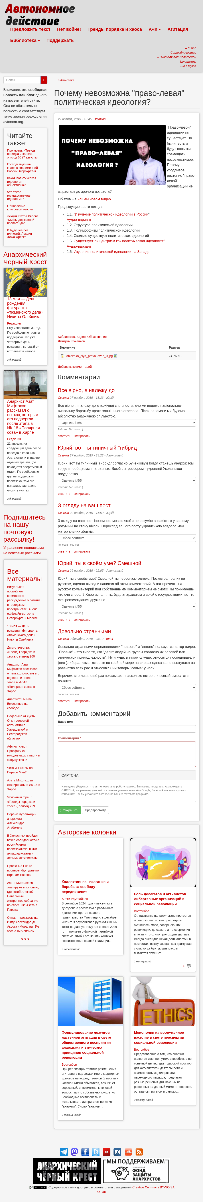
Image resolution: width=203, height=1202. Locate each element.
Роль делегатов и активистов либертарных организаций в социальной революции (160, 899)
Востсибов (141, 911)
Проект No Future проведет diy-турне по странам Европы (23, 870)
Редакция (14, 323)
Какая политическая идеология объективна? (21, 181)
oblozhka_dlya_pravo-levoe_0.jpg (89, 356)
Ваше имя (65, 721)
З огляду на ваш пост (84, 505)
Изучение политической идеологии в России (111, 214)
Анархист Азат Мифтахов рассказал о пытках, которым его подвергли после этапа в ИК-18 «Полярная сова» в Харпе (23, 417)
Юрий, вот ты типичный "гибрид (97, 448)
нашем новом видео (94, 199)
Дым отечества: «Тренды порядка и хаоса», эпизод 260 (21, 652)
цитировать (81, 436)
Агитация (177, 29)
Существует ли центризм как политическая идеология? (119, 241)
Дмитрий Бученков (71, 341)
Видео (81, 337)
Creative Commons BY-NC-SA (153, 1187)
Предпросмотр (95, 810)
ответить (64, 436)
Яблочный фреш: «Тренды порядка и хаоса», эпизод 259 (21, 801)
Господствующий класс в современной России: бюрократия (22, 167)
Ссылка (63, 397)
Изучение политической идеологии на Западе (111, 252)
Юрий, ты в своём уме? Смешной (99, 563)
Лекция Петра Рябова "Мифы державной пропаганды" (23, 219)
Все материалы (24, 575)
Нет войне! (69, 29)
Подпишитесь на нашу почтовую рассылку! (24, 528)
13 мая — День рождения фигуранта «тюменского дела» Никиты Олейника (25, 308)
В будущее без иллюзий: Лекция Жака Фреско (19, 233)
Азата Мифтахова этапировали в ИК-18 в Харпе (23, 785)
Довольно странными (84, 631)
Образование (97, 337)
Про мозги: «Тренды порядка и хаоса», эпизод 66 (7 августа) (22, 154)
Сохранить (69, 810)
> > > (25, 939)
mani (109, 639)
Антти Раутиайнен (75, 899)
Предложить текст (30, 29)
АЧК (155, 29)
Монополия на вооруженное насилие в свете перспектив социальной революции (159, 1037)
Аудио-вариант (79, 220)
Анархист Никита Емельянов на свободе (19, 703)
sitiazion (100, 119)
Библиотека (25, 40)
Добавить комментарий (75, 366)
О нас (101, 1192)
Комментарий (69, 738)
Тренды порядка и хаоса (115, 29)
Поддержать (60, 40)
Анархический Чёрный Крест (25, 258)
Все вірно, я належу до (86, 390)
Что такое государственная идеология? (19, 195)
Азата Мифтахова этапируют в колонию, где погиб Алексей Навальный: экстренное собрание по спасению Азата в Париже (23, 896)
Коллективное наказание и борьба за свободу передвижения (85, 887)
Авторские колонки (87, 832)
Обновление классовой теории (20, 207)
